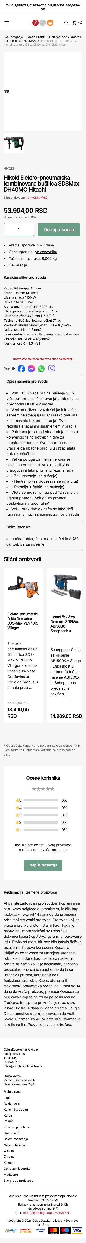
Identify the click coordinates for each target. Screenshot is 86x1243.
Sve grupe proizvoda (18, 1185)
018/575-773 (19, 5)
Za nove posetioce (17, 1131)
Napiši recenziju (43, 869)
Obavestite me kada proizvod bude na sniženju (43, 363)
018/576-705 (56, 5)
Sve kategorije (13, 37)
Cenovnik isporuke (17, 1173)
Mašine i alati (35, 37)
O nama (9, 1161)
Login (7, 1102)
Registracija (12, 1108)
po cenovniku (46, 256)
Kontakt (9, 1167)
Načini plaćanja (14, 1150)
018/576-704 (37, 5)
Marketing (11, 1179)
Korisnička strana (16, 1114)
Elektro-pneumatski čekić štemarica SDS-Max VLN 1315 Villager (22, 625)
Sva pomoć (11, 1137)
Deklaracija (18, 269)
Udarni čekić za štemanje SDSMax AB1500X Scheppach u (64, 628)
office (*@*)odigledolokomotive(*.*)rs (47, 1217)
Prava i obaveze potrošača (50, 1029)
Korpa (8, 1120)
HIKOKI (9, 173)
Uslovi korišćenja (16, 1143)
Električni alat (58, 37)
